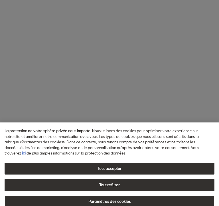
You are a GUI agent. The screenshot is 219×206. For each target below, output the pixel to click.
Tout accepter (110, 170)
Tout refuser (109, 187)
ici (24, 154)
